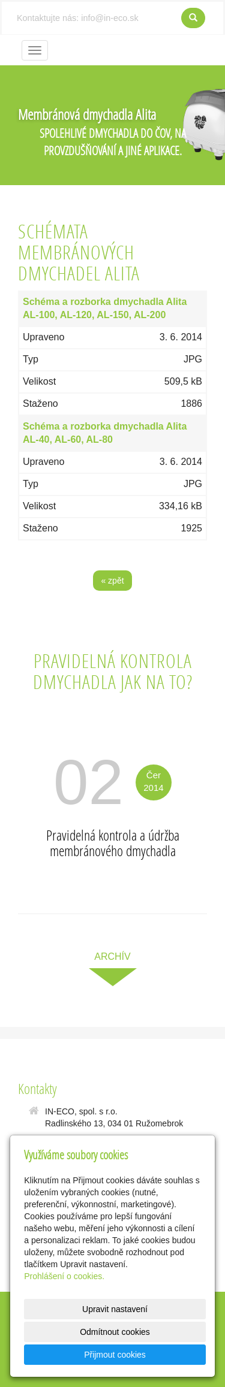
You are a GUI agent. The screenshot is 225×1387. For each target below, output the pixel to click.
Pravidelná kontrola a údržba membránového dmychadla (112, 843)
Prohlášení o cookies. (64, 1276)
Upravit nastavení (115, 1309)
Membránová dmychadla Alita (87, 114)
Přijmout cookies (115, 1354)
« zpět (112, 580)
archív (112, 956)
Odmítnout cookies (115, 1332)
